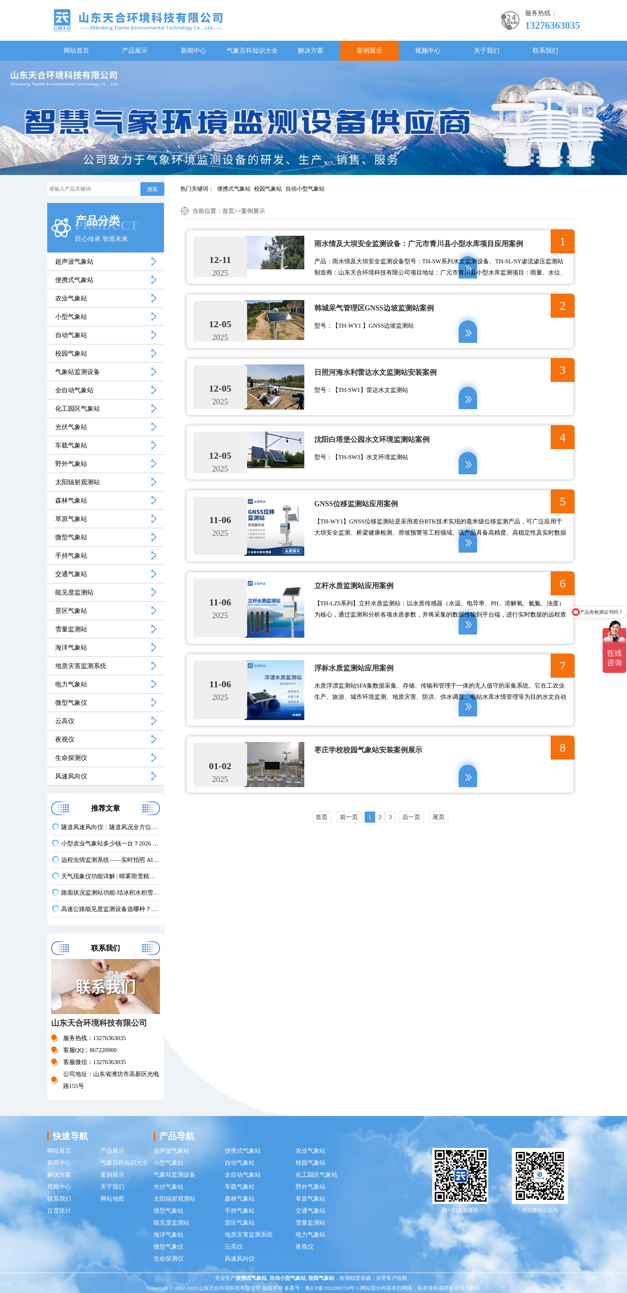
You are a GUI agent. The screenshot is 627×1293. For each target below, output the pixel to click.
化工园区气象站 (77, 408)
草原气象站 (71, 518)
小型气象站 (71, 316)
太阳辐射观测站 (77, 482)
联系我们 (545, 50)
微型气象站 (71, 537)
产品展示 (135, 50)
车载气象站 (71, 445)
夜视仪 (64, 739)
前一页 (349, 830)
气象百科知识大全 (252, 50)
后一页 (411, 830)
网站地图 (112, 1199)
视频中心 (428, 50)
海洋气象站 (71, 647)
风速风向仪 (71, 776)
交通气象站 (71, 574)
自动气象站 (71, 335)
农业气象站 (71, 298)
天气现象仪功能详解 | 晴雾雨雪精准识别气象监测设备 (110, 876)
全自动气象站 (74, 390)
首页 (228, 211)
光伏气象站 (71, 427)
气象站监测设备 (77, 371)
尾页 (439, 830)
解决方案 (310, 50)
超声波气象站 (74, 261)
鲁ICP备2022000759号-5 (332, 1288)
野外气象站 (71, 463)
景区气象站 (71, 610)
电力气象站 (71, 684)
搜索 (152, 189)
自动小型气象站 (305, 189)
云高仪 (64, 721)
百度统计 (59, 1210)
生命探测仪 (71, 757)
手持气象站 (71, 555)
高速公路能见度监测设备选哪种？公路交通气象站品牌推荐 (110, 909)
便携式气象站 (234, 189)
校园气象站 (268, 189)
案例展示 (369, 50)
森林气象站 (71, 500)
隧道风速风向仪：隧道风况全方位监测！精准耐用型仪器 (110, 827)
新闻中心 (193, 50)
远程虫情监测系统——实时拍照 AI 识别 (110, 860)
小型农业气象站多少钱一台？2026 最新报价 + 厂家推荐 (110, 843)
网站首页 (76, 50)
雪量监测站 (71, 629)
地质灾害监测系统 (80, 665)
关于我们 (486, 50)
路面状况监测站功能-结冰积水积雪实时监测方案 (110, 892)
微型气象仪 (71, 702)
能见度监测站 (74, 592)
